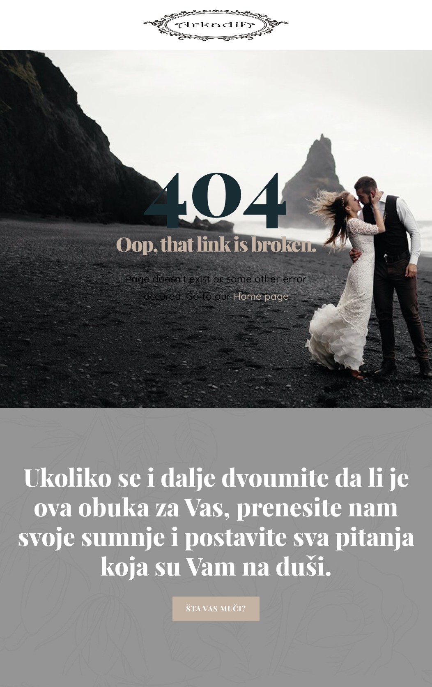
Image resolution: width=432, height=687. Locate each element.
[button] (216, 609)
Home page (261, 296)
